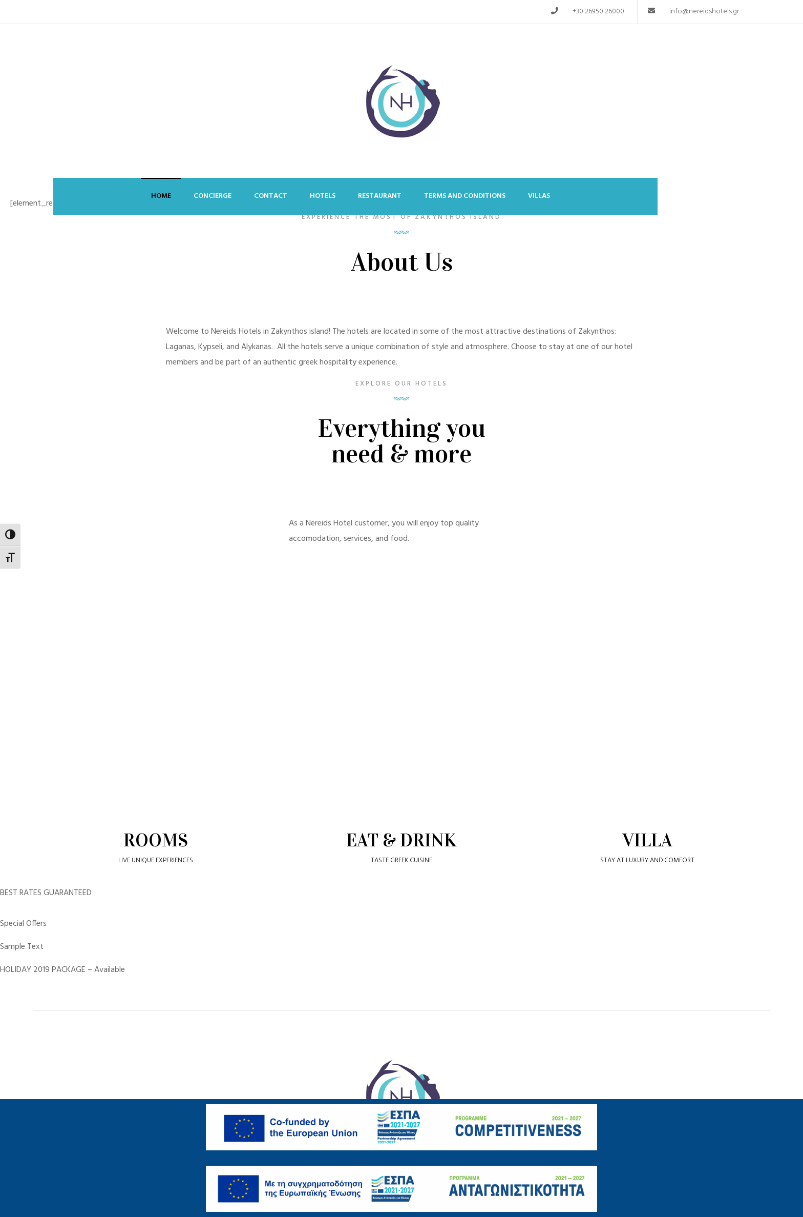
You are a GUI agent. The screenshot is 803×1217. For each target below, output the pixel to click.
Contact (270, 196)
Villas (539, 196)
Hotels (322, 196)
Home (161, 196)
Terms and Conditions (464, 196)
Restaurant (380, 196)
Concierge (212, 196)
